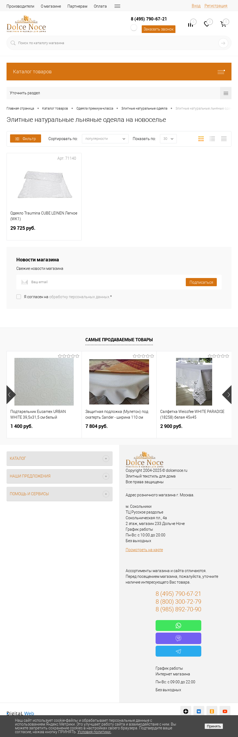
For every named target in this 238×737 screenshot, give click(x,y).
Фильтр (25, 139)
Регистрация (216, 6)
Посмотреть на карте (144, 550)
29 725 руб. (44, 231)
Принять (214, 726)
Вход (196, 6)
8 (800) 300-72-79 (178, 601)
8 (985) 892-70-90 (178, 609)
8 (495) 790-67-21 (149, 19)
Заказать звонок (159, 29)
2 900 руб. (171, 426)
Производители (20, 6)
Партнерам (77, 6)
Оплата (100, 6)
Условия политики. (94, 732)
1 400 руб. (21, 426)
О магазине (51, 6)
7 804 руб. (96, 426)
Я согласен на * (68, 297)
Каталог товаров (119, 71)
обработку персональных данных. (79, 297)
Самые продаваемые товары (119, 340)
